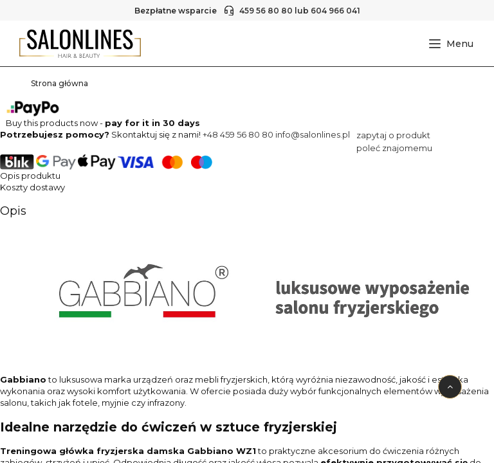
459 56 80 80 (266, 10)
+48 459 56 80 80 (238, 134)
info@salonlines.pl (312, 134)
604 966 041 (335, 10)
